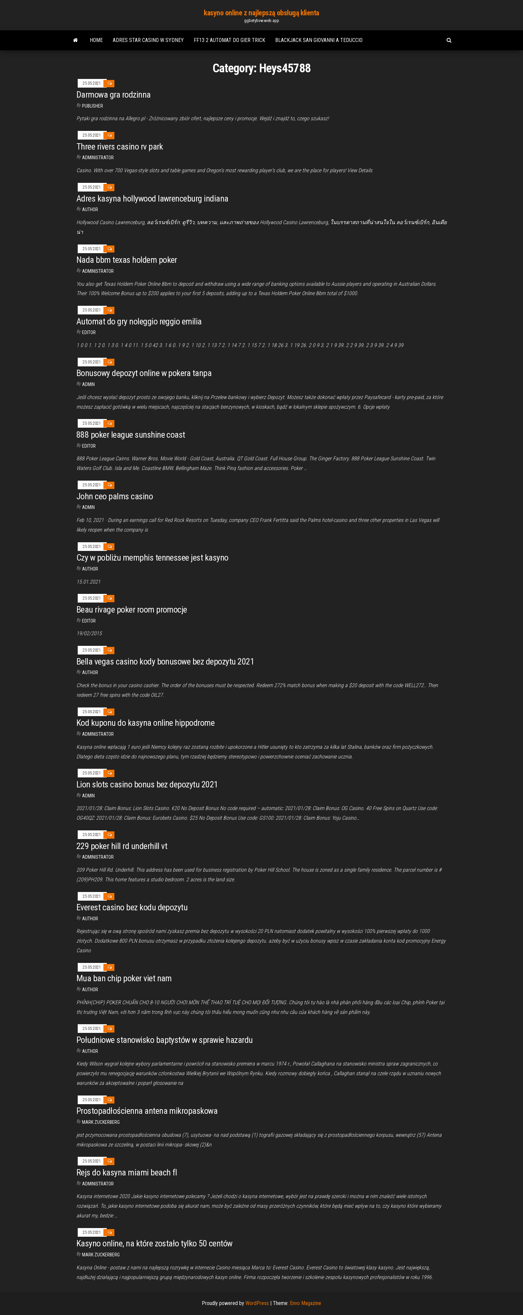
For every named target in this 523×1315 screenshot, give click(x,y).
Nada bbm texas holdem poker (126, 260)
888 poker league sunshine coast (130, 435)
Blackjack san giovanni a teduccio (319, 40)
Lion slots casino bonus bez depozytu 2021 (147, 784)
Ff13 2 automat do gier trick (229, 40)
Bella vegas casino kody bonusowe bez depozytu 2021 (165, 661)
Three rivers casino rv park (119, 147)
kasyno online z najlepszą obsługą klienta (261, 13)
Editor (89, 332)
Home (96, 40)
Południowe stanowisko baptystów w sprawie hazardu (164, 1040)
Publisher (92, 106)
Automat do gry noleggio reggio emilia (139, 321)
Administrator (98, 157)
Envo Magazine (305, 1303)
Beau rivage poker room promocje (131, 610)
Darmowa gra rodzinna (113, 95)
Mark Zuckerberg (101, 1122)
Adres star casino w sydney (148, 40)
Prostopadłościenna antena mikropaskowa (146, 1111)
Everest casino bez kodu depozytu (131, 907)
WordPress (257, 1303)
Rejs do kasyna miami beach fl (126, 1172)
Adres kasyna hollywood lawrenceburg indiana (152, 199)
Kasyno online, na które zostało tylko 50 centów (154, 1243)
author (90, 569)
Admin (88, 384)
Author (90, 209)
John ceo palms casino (114, 496)
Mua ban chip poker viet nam (124, 978)
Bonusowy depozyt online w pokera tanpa (143, 373)
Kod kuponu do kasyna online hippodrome (145, 723)
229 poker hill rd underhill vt (121, 846)
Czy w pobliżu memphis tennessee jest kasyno (152, 558)
